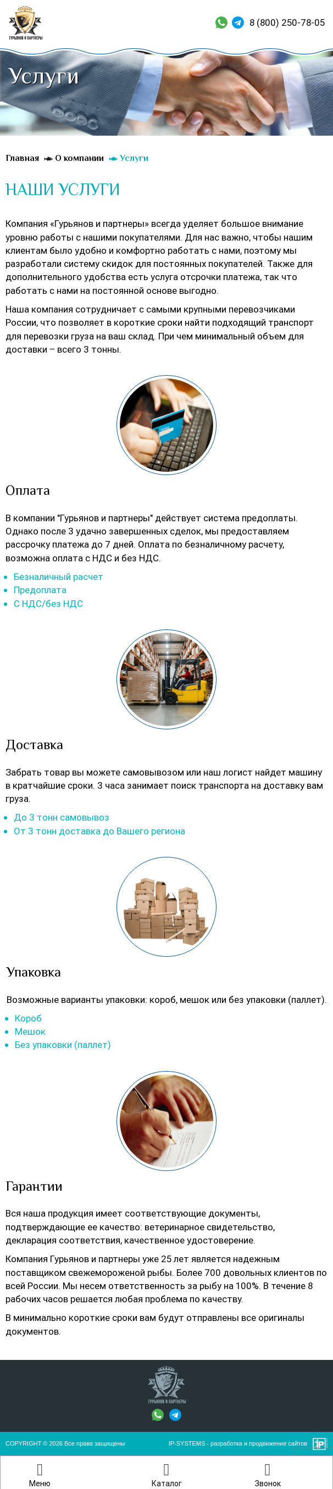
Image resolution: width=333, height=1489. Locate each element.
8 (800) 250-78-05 (287, 22)
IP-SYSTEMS (187, 1443)
